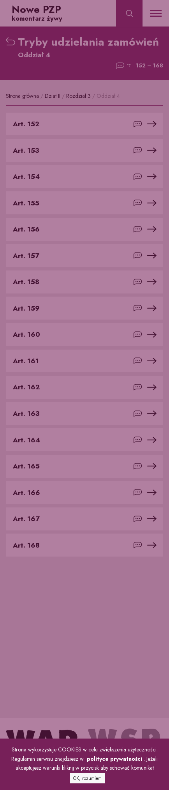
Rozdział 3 (79, 96)
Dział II (53, 96)
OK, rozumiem (87, 778)
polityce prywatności (114, 759)
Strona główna (23, 96)
